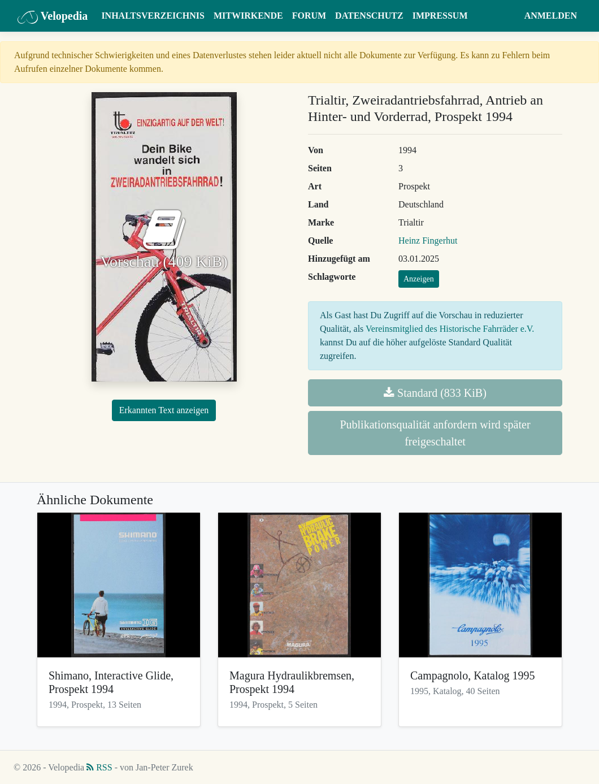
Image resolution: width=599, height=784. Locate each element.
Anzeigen (418, 279)
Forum (309, 15)
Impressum (440, 15)
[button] (508, 16)
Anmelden (550, 15)
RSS (99, 767)
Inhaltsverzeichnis (153, 15)
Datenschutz (369, 15)
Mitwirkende (248, 15)
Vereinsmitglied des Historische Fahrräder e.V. (450, 328)
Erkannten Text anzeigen (164, 410)
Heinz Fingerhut (427, 240)
